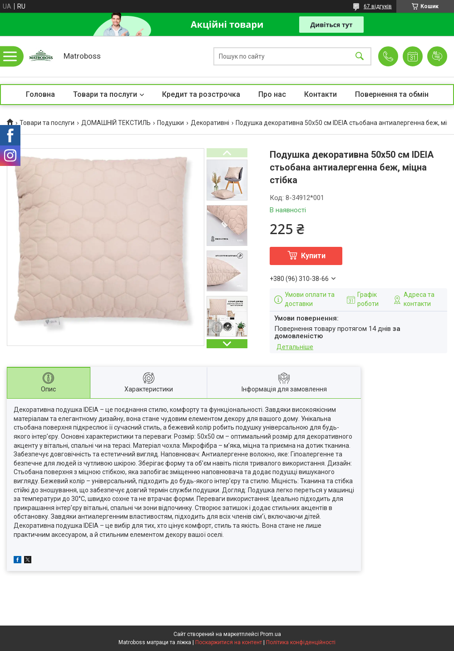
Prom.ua (270, 634)
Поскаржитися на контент (228, 642)
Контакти (320, 94)
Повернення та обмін (392, 94)
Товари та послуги (105, 94)
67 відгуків (378, 6)
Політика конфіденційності (301, 642)
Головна (40, 94)
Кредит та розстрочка (201, 94)
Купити (313, 255)
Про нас (272, 94)
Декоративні (210, 122)
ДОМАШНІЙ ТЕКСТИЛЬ (116, 122)
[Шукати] (359, 56)
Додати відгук (437, 56)
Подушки (170, 122)
